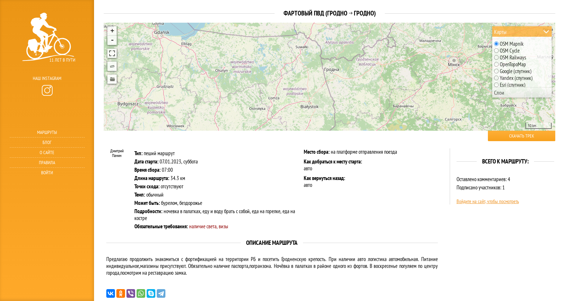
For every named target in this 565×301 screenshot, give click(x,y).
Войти (47, 173)
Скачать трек (521, 136)
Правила (47, 163)
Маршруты (47, 132)
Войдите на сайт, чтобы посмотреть (488, 201)
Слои (499, 92)
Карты (500, 31)
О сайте (47, 152)
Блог (47, 142)
